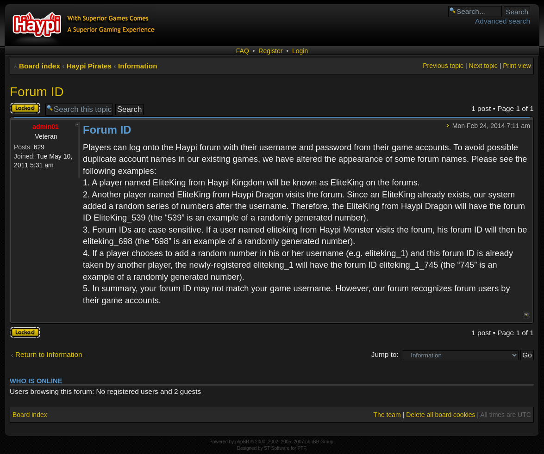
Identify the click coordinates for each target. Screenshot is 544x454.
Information (137, 66)
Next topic (483, 65)
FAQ (242, 51)
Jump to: (385, 354)
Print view (517, 65)
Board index (39, 66)
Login (300, 51)
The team (387, 414)
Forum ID (37, 92)
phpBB (242, 441)
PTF (301, 448)
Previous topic (443, 65)
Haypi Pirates (89, 66)
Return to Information (48, 354)
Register (270, 51)
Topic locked (25, 108)
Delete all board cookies (440, 414)
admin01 (45, 126)
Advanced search (502, 21)
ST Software (276, 448)
